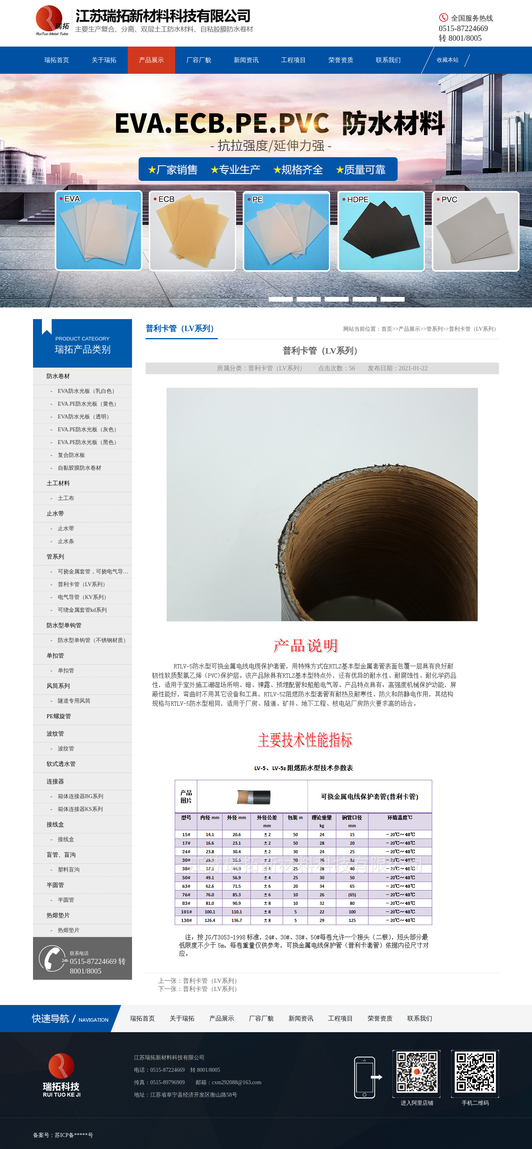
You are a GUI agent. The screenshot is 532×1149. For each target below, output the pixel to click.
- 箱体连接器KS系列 (76, 809)
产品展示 (151, 60)
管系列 (55, 557)
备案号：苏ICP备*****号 (63, 1135)
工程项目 (293, 60)
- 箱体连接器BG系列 (76, 796)
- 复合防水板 (67, 455)
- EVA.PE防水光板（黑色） (84, 442)
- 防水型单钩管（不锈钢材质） (89, 640)
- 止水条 (62, 541)
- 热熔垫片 (65, 930)
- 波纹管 (62, 749)
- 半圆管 (62, 900)
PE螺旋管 (59, 716)
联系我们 (388, 60)
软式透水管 (61, 764)
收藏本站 (448, 60)
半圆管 (55, 885)
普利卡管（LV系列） (474, 329)
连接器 (55, 781)
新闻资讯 (246, 60)
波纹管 (55, 734)
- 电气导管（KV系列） (79, 597)
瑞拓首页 (56, 60)
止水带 (55, 513)
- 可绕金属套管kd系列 (78, 610)
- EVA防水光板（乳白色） (83, 391)
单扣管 (55, 656)
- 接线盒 (62, 839)
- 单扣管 (62, 670)
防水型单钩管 (64, 625)
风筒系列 (58, 686)
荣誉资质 (341, 60)
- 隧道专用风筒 (70, 701)
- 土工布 (62, 498)
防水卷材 (58, 376)
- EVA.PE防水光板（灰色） (84, 429)
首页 (386, 329)
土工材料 (58, 483)
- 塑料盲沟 (65, 870)
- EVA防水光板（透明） (81, 417)
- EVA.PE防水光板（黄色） (84, 404)
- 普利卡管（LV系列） (79, 584)
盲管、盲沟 (61, 855)
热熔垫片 (58, 915)
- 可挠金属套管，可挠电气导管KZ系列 (91, 571)
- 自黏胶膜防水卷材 (75, 468)
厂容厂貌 (198, 60)
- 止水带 (62, 528)
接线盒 (55, 824)
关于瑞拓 (104, 60)
